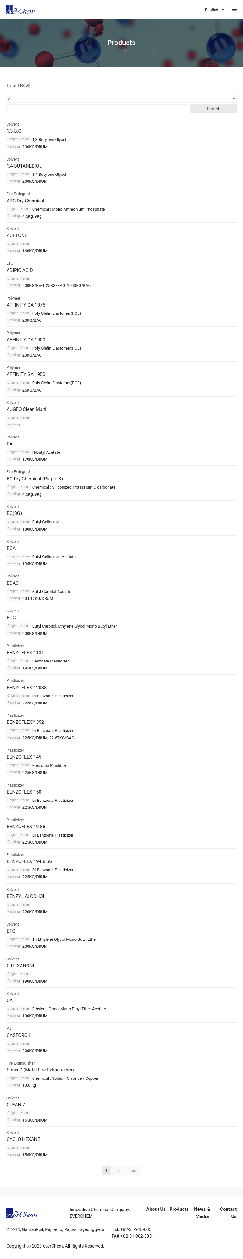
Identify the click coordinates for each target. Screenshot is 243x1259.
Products (179, 1209)
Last (133, 1170)
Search (214, 108)
